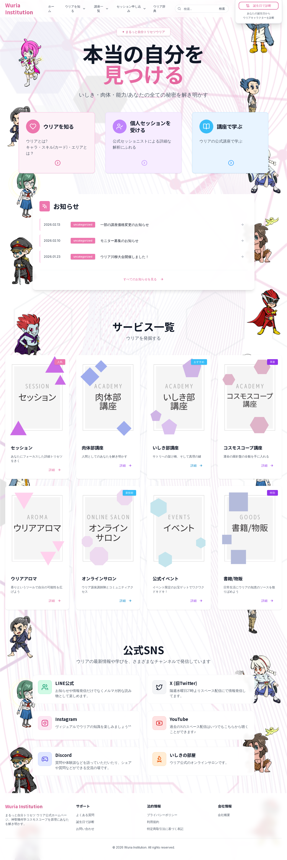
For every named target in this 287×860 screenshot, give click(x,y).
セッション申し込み (131, 9)
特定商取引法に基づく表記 (165, 829)
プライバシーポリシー (162, 815)
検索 (222, 8)
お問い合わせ (85, 829)
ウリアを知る (75, 9)
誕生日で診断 (258, 5)
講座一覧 (101, 9)
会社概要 (224, 815)
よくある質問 (85, 815)
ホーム (51, 9)
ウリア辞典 (159, 9)
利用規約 (153, 822)
